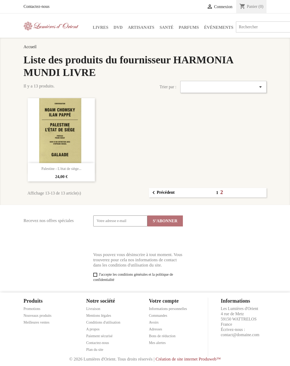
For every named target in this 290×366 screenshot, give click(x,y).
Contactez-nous (37, 6)
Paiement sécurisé (99, 336)
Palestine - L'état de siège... (62, 169)
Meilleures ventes (36, 322)
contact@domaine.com (240, 334)
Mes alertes (157, 343)
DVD (118, 27)
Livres (100, 27)
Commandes (158, 316)
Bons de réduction (162, 336)
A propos (93, 329)
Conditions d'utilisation (103, 322)
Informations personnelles (168, 309)
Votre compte (164, 301)
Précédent (162, 193)
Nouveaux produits (37, 316)
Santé (166, 27)
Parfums (189, 27)
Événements (218, 27)
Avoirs (154, 322)
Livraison (93, 309)
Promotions (32, 309)
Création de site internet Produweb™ (188, 359)
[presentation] (133, 239)
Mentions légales (98, 316)
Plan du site (94, 350)
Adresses (155, 329)
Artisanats (141, 27)
